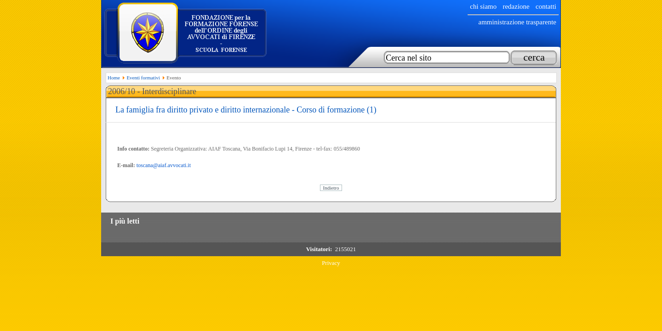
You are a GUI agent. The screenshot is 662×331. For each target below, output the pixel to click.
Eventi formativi (143, 77)
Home (114, 77)
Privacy (331, 262)
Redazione (515, 6)
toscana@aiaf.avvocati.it (164, 165)
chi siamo (483, 6)
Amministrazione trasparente (517, 22)
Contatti (546, 6)
